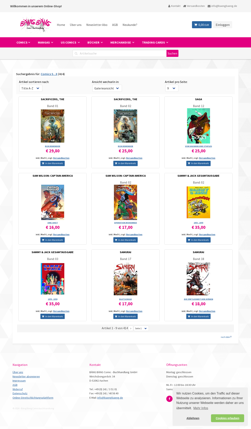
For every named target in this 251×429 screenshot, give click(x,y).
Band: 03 (52, 259)
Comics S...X (49, 74)
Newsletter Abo (96, 25)
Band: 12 (198, 106)
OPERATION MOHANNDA (125, 222)
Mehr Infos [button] (200, 408)
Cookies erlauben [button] (227, 418)
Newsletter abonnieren (26, 376)
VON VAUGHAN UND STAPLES (198, 146)
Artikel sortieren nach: (34, 82)
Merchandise (121, 42)
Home (61, 25)
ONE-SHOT (52, 222)
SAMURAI (125, 252)
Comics (21, 42)
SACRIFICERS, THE (52, 99)
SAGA (198, 99)
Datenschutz (20, 393)
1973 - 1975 (198, 222)
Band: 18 (198, 259)
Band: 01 (52, 106)
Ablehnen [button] (192, 418)
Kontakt (174, 6)
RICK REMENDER (52, 146)
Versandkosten (194, 6)
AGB (115, 25)
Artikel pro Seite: (176, 82)
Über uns (76, 25)
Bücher (93, 42)
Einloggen (223, 25)
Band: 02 (125, 106)
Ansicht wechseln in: (105, 82)
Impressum (19, 380)
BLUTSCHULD (125, 299)
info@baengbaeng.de (222, 6)
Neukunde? (130, 25)
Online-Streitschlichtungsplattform (33, 397)
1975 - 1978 (52, 299)
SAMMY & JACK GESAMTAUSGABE (198, 175)
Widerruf (18, 389)
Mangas (44, 42)
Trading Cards (154, 42)
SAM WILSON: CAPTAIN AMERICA (53, 175)
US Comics (69, 42)
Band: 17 (125, 259)
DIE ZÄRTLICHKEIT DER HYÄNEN (198, 299)
